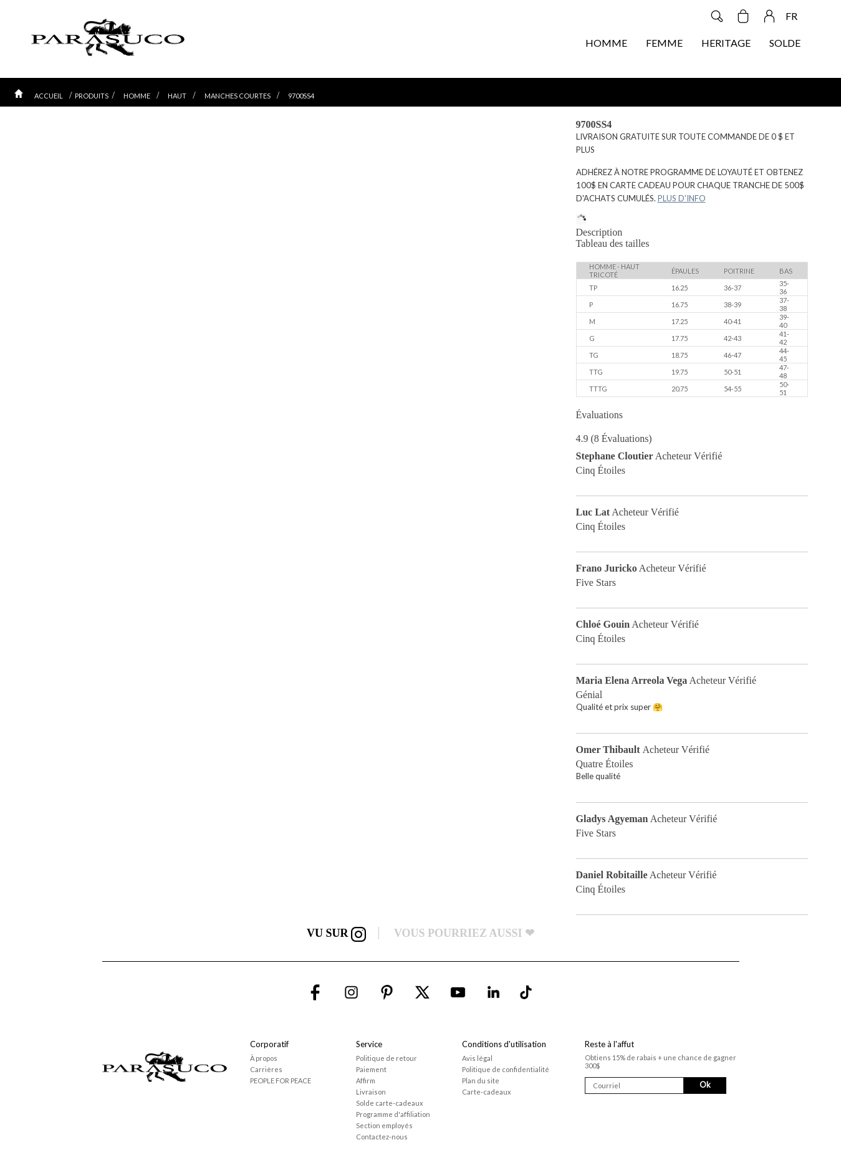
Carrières (266, 1069)
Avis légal (477, 1058)
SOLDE (784, 43)
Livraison (371, 1092)
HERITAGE (726, 43)
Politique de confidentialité (505, 1069)
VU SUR (336, 933)
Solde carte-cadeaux (389, 1103)
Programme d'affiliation (393, 1114)
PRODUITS (91, 96)
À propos (263, 1058)
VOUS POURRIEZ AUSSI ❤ (464, 933)
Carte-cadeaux (486, 1092)
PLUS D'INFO (682, 198)
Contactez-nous (382, 1137)
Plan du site (480, 1080)
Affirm (365, 1080)
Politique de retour (386, 1058)
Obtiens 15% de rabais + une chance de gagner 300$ (660, 1061)
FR (791, 16)
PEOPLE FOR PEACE (280, 1080)
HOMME (606, 43)
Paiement (371, 1069)
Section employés (384, 1125)
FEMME (664, 43)
